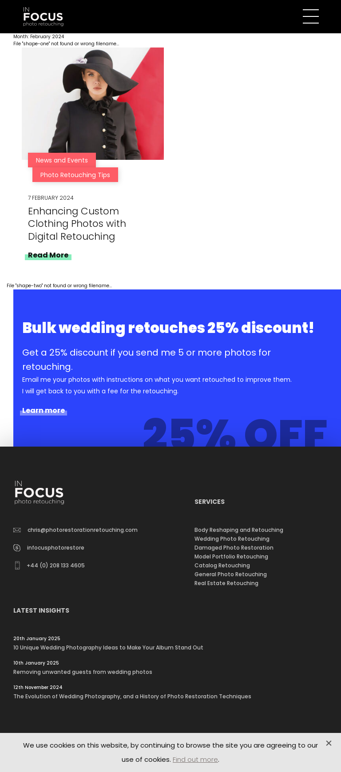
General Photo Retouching (230, 574)
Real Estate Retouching (226, 583)
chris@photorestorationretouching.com (75, 530)
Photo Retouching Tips (75, 174)
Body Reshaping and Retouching (238, 530)
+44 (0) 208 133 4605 (50, 565)
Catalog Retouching (222, 565)
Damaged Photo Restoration (234, 547)
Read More (48, 255)
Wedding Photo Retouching (232, 538)
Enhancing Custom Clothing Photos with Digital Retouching (77, 223)
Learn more (43, 411)
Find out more (195, 759)
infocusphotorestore (48, 547)
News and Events (62, 160)
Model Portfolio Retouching (231, 556)
